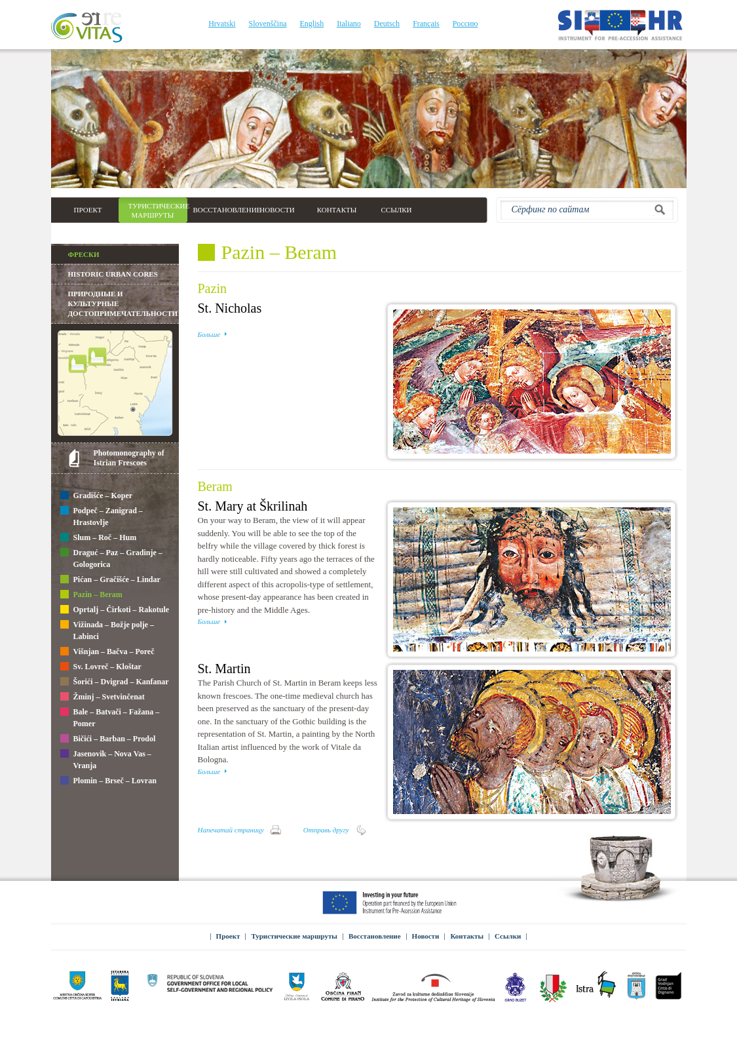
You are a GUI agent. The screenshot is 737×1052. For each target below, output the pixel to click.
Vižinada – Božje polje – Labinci (107, 630)
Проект (228, 936)
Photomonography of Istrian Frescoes (129, 457)
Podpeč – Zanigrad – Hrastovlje (101, 516)
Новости (426, 936)
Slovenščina (267, 23)
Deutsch (387, 23)
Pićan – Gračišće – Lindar (110, 580)
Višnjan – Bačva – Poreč (107, 652)
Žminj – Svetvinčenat (102, 697)
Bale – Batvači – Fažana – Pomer (110, 717)
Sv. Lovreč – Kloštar (101, 667)
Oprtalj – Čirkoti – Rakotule (115, 610)
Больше (209, 334)
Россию (465, 23)
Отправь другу (326, 830)
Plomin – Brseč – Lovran (108, 781)
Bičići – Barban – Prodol (108, 739)
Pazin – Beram (91, 595)
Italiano (349, 23)
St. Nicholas (230, 308)
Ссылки (508, 936)
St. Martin (224, 668)
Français (426, 23)
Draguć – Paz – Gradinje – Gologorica (111, 558)
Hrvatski (221, 23)
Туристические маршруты (294, 936)
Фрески (84, 254)
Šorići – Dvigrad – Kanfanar (114, 682)
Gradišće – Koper (96, 496)
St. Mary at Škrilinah (253, 506)
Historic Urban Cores (113, 274)
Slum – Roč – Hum (98, 538)
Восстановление (375, 936)
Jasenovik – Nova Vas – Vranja (105, 759)
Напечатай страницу (231, 830)
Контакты (466, 936)
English (311, 23)
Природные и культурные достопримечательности (123, 303)
